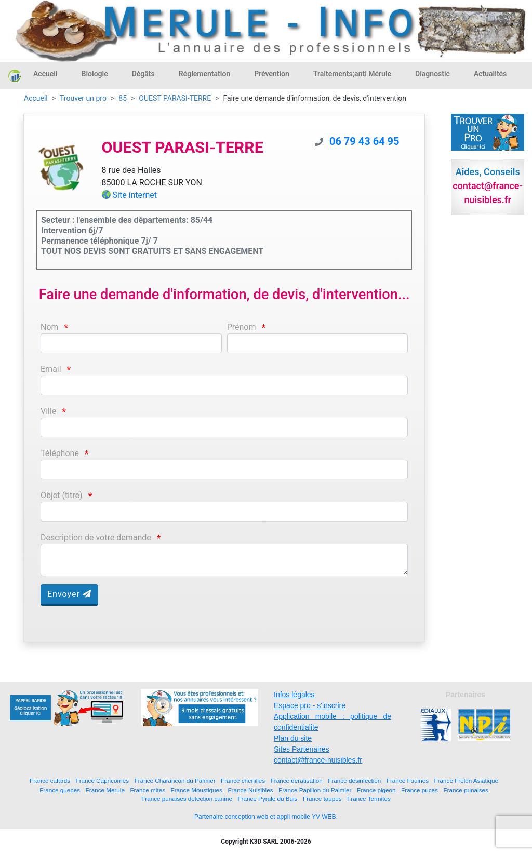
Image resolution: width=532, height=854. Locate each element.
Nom (50, 327)
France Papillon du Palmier (314, 789)
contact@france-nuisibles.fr (318, 760)
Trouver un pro (83, 98)
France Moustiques (196, 789)
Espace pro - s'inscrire (309, 705)
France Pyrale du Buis (267, 798)
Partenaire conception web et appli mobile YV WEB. (266, 816)
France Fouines (408, 780)
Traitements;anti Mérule (352, 74)
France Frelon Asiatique (466, 780)
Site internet (135, 195)
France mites (147, 789)
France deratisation (297, 780)
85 (122, 98)
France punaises (465, 789)
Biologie (95, 74)
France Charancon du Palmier (175, 780)
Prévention (271, 74)
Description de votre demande (96, 537)
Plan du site (293, 738)
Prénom (241, 327)
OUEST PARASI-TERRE (175, 98)
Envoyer (69, 594)
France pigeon (376, 789)
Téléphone (60, 453)
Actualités (490, 74)
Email (51, 369)
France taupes (322, 798)
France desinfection (354, 780)
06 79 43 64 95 (364, 141)
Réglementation (204, 74)
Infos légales (294, 694)
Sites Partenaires (301, 749)
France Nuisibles (250, 789)
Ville (48, 411)
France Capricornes (102, 780)
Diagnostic (432, 74)
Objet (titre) (62, 495)
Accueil (45, 74)
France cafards (50, 780)
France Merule (105, 789)
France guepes (59, 789)
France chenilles (243, 780)
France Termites (369, 798)
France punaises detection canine (186, 798)
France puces (419, 789)
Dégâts (143, 74)
